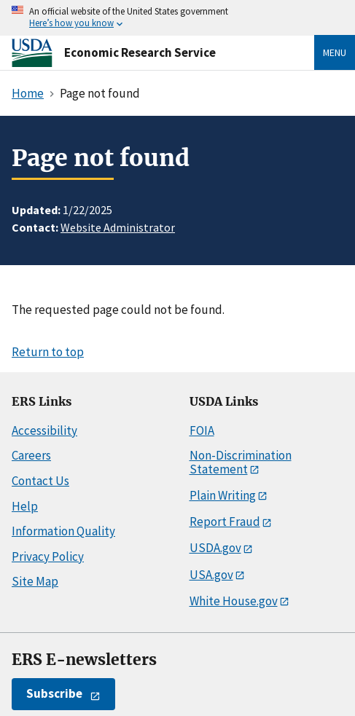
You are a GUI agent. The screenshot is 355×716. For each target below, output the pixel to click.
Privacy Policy (48, 556)
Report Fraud (225, 522)
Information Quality (63, 531)
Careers (31, 455)
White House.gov (234, 601)
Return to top (48, 352)
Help (25, 506)
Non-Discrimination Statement (241, 462)
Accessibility (44, 430)
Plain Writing (223, 495)
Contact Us (40, 481)
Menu (334, 52)
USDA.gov (215, 548)
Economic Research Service (140, 52)
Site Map (35, 581)
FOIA (202, 430)
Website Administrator (118, 227)
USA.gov (211, 575)
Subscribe (54, 693)
